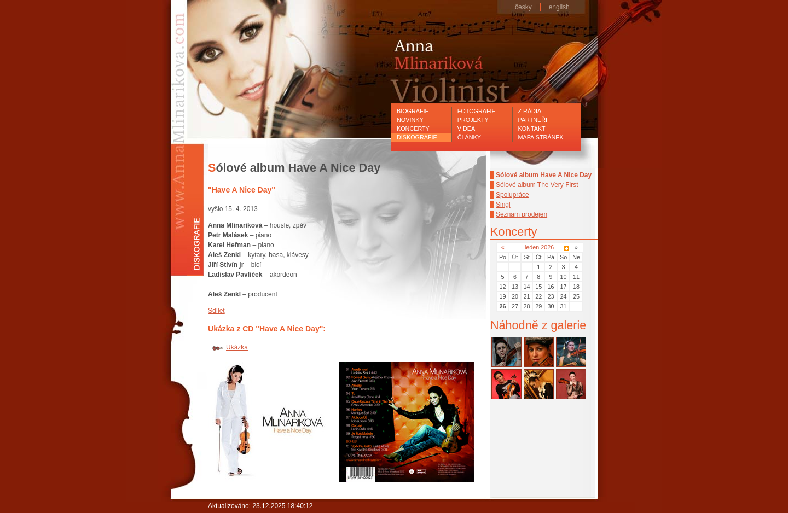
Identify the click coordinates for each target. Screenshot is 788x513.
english (559, 7)
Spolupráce (512, 195)
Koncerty (413, 128)
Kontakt (532, 128)
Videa (466, 128)
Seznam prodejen (521, 214)
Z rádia (530, 111)
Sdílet (216, 310)
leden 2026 (539, 247)
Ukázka (237, 347)
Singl (503, 204)
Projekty (473, 119)
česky (523, 7)
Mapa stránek (541, 137)
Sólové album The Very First (537, 185)
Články (469, 137)
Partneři (533, 119)
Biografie (413, 111)
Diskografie (417, 137)
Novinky (410, 119)
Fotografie (476, 111)
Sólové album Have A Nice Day (544, 175)
